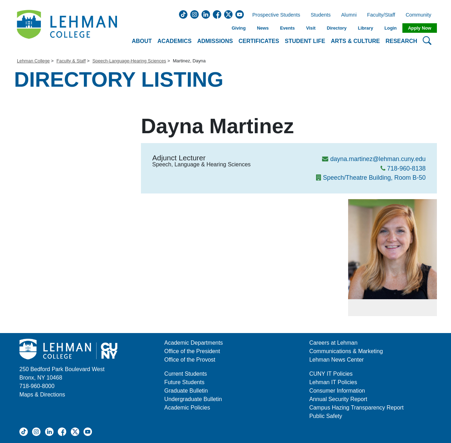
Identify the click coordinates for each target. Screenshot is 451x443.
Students (320, 15)
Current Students (185, 374)
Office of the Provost (189, 360)
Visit (311, 28)
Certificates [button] (259, 41)
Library (365, 28)
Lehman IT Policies (333, 382)
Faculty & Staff (71, 60)
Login (390, 28)
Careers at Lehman (333, 343)
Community (420, 15)
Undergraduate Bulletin (193, 399)
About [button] (142, 41)
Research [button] (401, 41)
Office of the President (192, 351)
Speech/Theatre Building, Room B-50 (374, 177)
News (262, 28)
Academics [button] (174, 41)
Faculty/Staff (381, 15)
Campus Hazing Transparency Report (356, 408)
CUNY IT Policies (331, 374)
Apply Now (419, 28)
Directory (336, 28)
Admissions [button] (215, 41)
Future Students (184, 382)
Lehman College (33, 60)
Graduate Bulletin (186, 391)
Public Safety (325, 416)
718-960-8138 (406, 168)
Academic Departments (193, 343)
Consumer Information (337, 391)
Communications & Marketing (346, 351)
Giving (238, 28)
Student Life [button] (305, 41)
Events (287, 28)
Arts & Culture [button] (355, 41)
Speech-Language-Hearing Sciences (129, 60)
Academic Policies (187, 408)
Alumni (349, 15)
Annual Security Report (338, 399)
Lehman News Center (336, 360)
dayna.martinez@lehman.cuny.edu (378, 158)
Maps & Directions (42, 395)
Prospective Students (274, 15)
